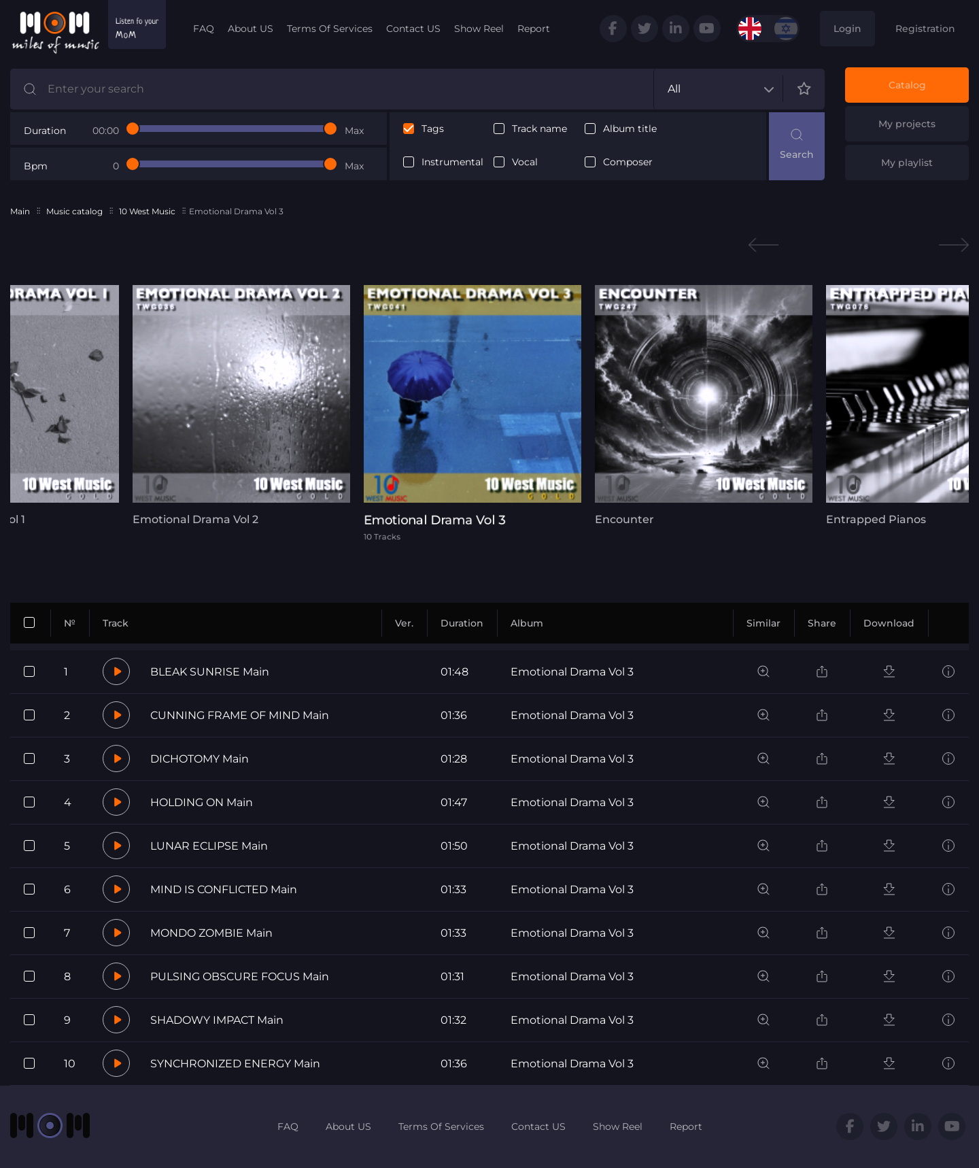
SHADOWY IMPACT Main (217, 1020)
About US (250, 28)
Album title (630, 129)
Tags (433, 129)
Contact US (413, 28)
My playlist (907, 162)
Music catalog (74, 211)
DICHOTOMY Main (199, 758)
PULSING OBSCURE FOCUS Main (239, 976)
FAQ (203, 28)
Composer (628, 162)
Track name (539, 129)
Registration (925, 28)
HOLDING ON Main (201, 802)
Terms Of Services (330, 28)
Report (533, 28)
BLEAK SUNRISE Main (209, 671)
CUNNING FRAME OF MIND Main (239, 715)
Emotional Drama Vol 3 (572, 671)
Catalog (907, 85)
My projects (906, 124)
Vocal (525, 162)
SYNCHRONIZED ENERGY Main (235, 1063)
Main (20, 211)
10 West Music (147, 211)
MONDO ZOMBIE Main (211, 933)
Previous (763, 245)
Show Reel (479, 28)
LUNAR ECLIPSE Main (209, 845)
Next (954, 245)
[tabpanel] (241, 405)
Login (847, 28)
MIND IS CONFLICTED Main (223, 889)
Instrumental (452, 162)
